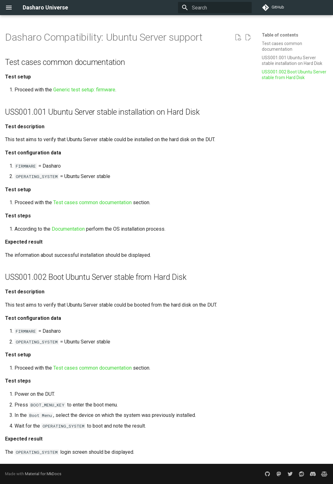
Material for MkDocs (43, 473)
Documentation (68, 229)
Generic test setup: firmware (84, 90)
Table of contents (280, 34)
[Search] (215, 7)
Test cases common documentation (92, 202)
